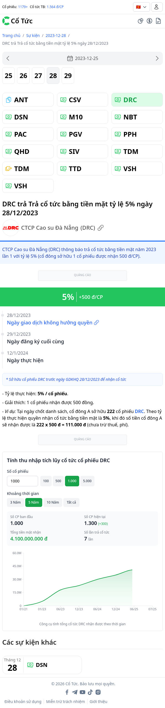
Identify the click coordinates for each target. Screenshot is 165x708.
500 (58, 481)
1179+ (23, 6)
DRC (139, 411)
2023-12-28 (56, 35)
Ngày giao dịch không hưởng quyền (53, 322)
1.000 (72, 481)
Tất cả (71, 502)
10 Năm (53, 502)
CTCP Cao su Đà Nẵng (53, 227)
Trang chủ (11, 35)
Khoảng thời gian (23, 493)
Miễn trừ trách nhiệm (65, 701)
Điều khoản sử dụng (22, 701)
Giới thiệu (99, 701)
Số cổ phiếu (17, 471)
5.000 (87, 481)
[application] (82, 585)
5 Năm (34, 502)
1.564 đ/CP (55, 6)
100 (46, 481)
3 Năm (15, 502)
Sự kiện (33, 35)
